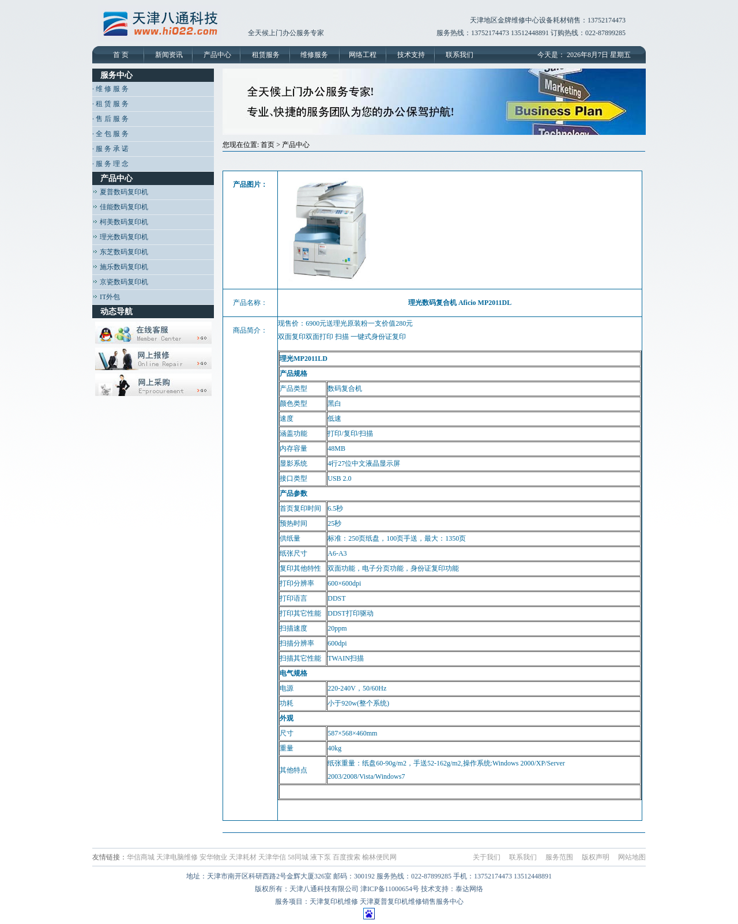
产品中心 (217, 55)
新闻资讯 (169, 55)
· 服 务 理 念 (110, 164)
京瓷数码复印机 (120, 282)
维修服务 (314, 55)
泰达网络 (469, 889)
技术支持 (411, 55)
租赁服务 (266, 55)
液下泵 (320, 857)
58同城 (298, 857)
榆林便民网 (379, 857)
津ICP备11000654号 (389, 889)
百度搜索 (346, 857)
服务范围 (559, 857)
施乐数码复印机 (120, 267)
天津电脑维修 (177, 857)
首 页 (121, 55)
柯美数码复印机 (120, 222)
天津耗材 (243, 857)
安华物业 (213, 857)
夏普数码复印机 (120, 192)
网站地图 (632, 857)
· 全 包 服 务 (110, 134)
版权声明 (595, 857)
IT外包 (106, 297)
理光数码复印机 (120, 237)
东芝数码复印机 (120, 252)
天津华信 (272, 857)
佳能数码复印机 (120, 207)
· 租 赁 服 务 (110, 104)
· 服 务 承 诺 (110, 149)
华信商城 (141, 857)
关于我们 (486, 857)
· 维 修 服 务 (110, 89)
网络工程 (362, 55)
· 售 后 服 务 (110, 119)
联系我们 (459, 55)
